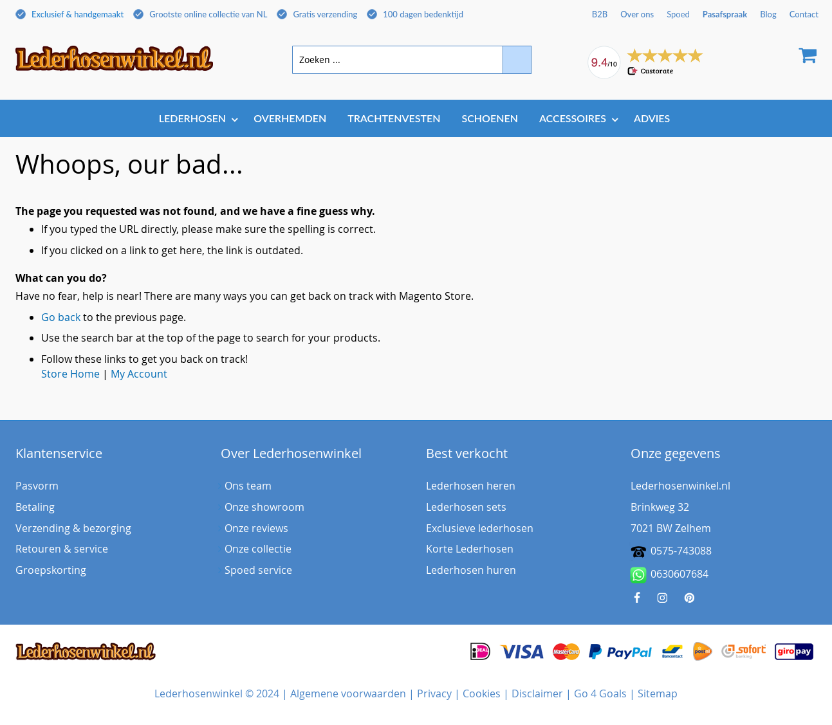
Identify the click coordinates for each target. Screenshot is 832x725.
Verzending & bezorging (73, 528)
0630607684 (669, 575)
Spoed (678, 14)
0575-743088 (681, 551)
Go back (60, 317)
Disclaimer (537, 693)
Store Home (70, 374)
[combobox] (412, 60)
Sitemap (658, 693)
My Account (139, 374)
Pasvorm (37, 486)
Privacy (434, 693)
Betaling (35, 507)
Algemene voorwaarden (348, 693)
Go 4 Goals (600, 693)
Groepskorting (50, 570)
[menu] (416, 119)
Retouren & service (61, 549)
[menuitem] (195, 118)
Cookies (482, 693)
